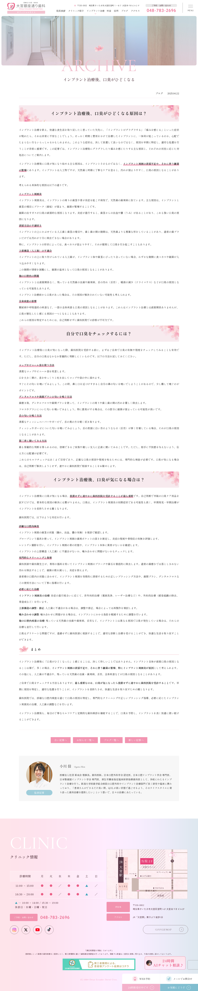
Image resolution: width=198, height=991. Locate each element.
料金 (109, 10)
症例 (116, 10)
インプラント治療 (96, 10)
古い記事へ (60, 740)
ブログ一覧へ (111, 740)
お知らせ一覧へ (85, 740)
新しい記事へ (136, 740)
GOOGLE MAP (163, 929)
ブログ (124, 10)
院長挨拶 (60, 10)
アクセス (135, 10)
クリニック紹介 (76, 10)
